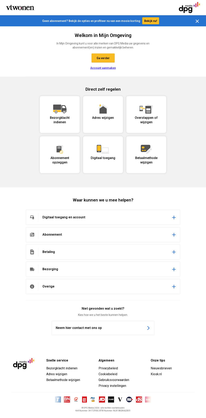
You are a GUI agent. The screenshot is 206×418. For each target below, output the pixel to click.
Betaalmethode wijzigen (63, 381)
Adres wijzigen (56, 375)
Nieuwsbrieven (161, 369)
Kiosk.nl (156, 375)
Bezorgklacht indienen (61, 369)
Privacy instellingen (112, 386)
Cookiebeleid (108, 375)
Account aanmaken (103, 68)
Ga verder (103, 59)
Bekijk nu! (150, 21)
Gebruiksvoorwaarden (114, 381)
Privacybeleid (108, 369)
